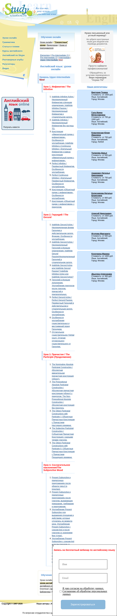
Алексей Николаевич (101, 213)
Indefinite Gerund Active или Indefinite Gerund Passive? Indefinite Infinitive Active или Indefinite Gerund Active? (62, 271)
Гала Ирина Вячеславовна (98, 114)
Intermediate (64, 57)
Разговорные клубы (12, 59)
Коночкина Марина (100, 254)
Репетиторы (8, 64)
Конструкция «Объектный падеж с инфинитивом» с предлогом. (63, 204)
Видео (5, 68)
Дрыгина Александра (101, 274)
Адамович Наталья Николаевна (100, 174)
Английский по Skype (13, 55)
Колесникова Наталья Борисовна (101, 194)
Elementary (45, 55)
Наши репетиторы (97, 87)
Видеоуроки (52, 45)
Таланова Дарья (99, 153)
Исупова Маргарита (100, 234)
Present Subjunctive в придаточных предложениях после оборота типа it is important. (61, 483)
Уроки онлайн (9, 38)
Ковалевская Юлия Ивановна (100, 134)
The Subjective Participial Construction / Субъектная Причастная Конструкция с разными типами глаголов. (63, 434)
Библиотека (45, 592)
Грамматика (8, 42)
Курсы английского (12, 51)
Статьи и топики (10, 46)
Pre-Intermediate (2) (48, 57)
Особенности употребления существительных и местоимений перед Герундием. (61, 323)
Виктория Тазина (99, 92)
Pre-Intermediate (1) (60, 55)
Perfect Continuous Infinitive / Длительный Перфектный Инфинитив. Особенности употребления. (63, 181)
